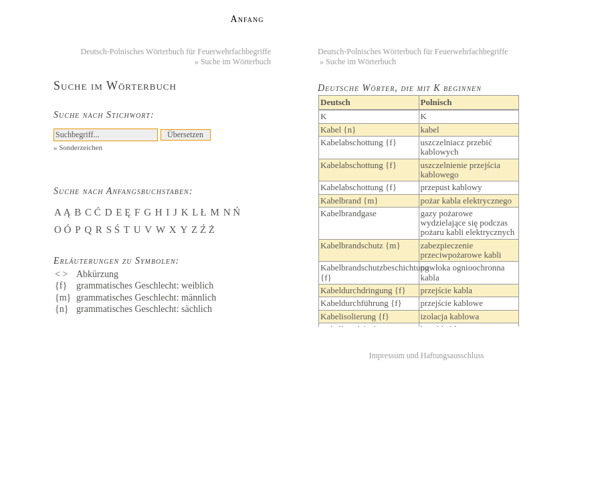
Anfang (247, 19)
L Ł (199, 212)
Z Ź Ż (203, 229)
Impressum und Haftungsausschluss (426, 355)
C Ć (93, 212)
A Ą (62, 212)
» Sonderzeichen (78, 147)
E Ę (123, 212)
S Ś (113, 229)
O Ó (62, 229)
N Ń (231, 212)
